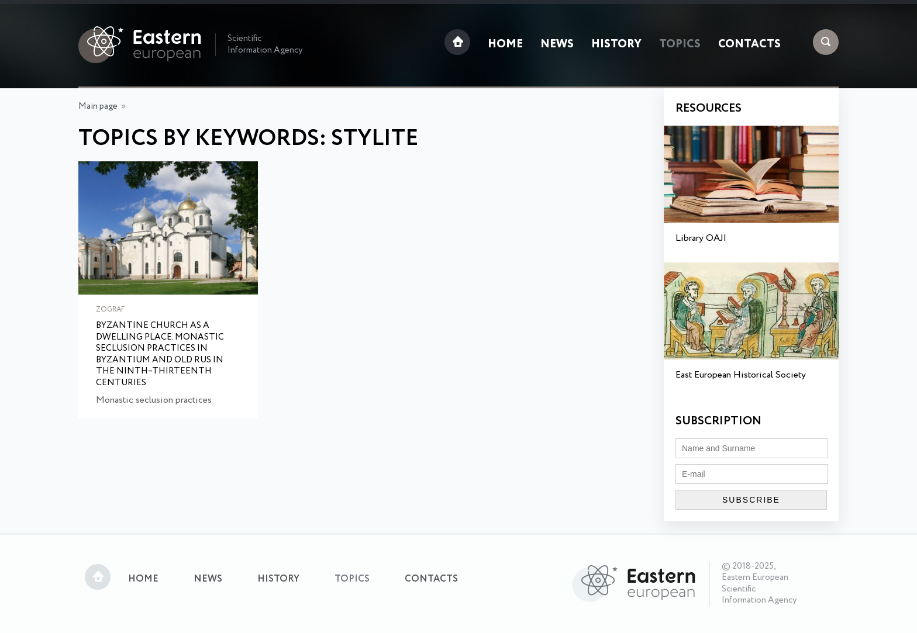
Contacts (749, 44)
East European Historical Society (740, 375)
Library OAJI (700, 238)
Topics (680, 44)
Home (505, 44)
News (557, 44)
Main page (98, 106)
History (616, 44)
